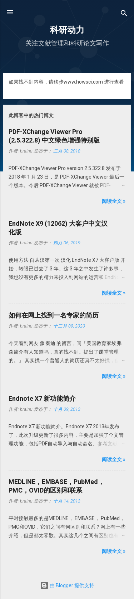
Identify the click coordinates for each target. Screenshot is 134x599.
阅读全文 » (113, 201)
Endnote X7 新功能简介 (42, 398)
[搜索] (124, 14)
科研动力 (67, 30)
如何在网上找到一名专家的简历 (54, 315)
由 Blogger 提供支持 (67, 585)
